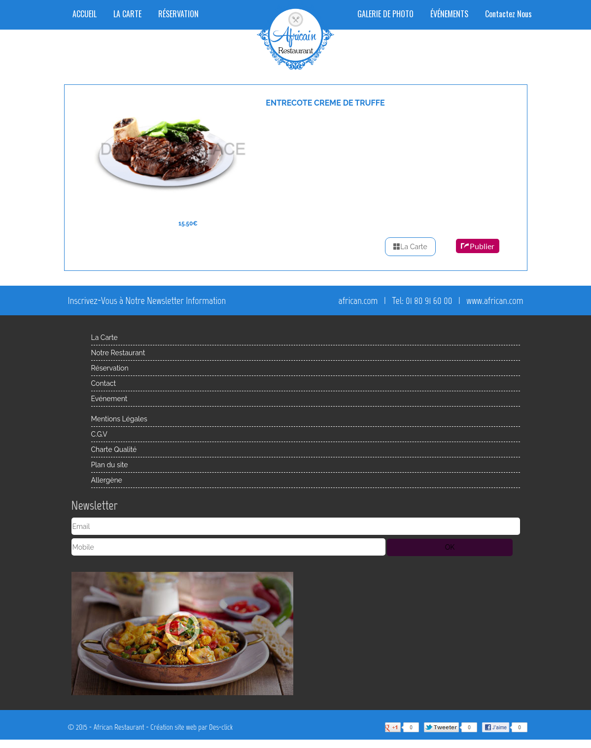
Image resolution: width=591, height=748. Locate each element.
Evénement (109, 399)
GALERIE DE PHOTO (385, 14)
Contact (103, 383)
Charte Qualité (114, 449)
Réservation (110, 368)
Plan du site (109, 465)
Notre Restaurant (118, 353)
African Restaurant (119, 727)
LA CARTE (127, 14)
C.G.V (99, 434)
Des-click (221, 727)
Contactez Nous (508, 14)
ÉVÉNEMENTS (449, 14)
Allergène (106, 480)
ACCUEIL (84, 14)
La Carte (410, 247)
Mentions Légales (119, 419)
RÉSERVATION (178, 14)
